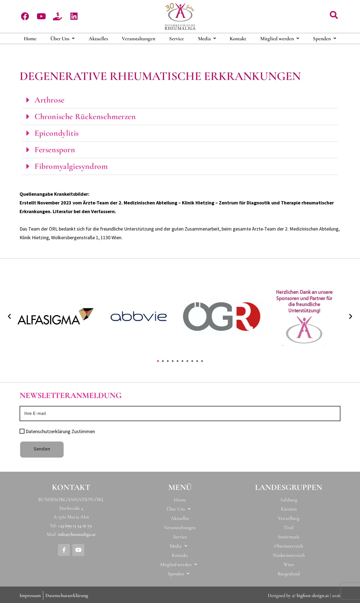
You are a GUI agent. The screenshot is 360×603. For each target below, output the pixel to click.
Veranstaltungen (138, 38)
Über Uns (62, 38)
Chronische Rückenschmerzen (85, 116)
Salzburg (288, 500)
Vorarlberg (288, 518)
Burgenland (289, 574)
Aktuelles (98, 38)
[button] (334, 15)
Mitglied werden (279, 38)
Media (207, 38)
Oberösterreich (288, 546)
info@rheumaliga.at (77, 534)
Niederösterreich (289, 555)
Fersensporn (55, 150)
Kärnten (289, 509)
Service (176, 38)
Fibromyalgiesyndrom (71, 166)
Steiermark (288, 537)
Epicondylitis (57, 133)
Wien (289, 564)
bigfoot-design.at (313, 595)
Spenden (324, 38)
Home (30, 38)
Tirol (289, 527)
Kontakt (238, 38)
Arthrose (49, 100)
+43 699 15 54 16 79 (75, 526)
